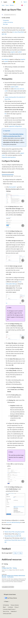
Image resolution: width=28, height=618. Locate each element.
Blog (4, 607)
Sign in (25, 2)
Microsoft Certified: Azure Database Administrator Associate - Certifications (13, 576)
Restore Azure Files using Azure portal (14, 532)
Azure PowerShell (19, 32)
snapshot (12, 52)
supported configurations (15, 126)
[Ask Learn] (22, 5)
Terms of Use (6, 611)
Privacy (16, 607)
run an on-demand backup (13, 522)
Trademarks (13, 611)
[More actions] (25, 5)
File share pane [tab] (17, 176)
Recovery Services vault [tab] (7, 176)
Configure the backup (8, 22)
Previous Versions (15, 605)
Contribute (10, 607)
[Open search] (21, 2)
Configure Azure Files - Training (9, 568)
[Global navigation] (1, 2)
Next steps (5, 24)
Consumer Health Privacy (9, 609)
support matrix (14, 86)
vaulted (20, 52)
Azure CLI (13, 536)
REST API (4, 34)
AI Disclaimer (6, 605)
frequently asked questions (9, 157)
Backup (11, 5)
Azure (7, 5)
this (5, 113)
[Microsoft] (14, 2)
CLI (13, 32)
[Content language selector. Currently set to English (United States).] (10, 594)
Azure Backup (5, 59)
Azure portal (12, 187)
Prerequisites (6, 20)
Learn (3, 5)
